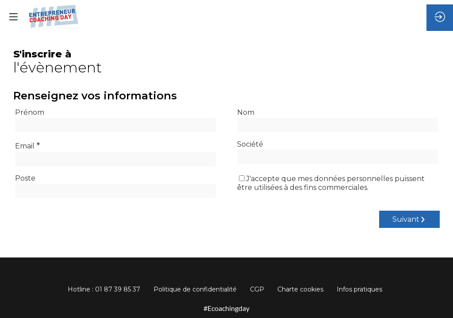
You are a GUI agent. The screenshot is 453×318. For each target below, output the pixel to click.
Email (27, 145)
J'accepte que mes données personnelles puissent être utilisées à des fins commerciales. (331, 183)
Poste (25, 178)
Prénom (29, 112)
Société (250, 144)
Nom (245, 112)
